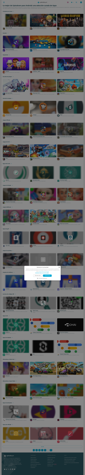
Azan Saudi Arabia (36, 180)
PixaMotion (62, 419)
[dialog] (42, 273)
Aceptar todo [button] (47, 275)
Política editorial (33, 460)
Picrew (7, 441)
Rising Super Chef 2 (36, 93)
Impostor (7, 71)
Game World (8, 223)
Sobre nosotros (33, 457)
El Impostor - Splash (36, 71)
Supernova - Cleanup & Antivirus (66, 288)
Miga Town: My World (64, 223)
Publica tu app (50, 459)
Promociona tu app (50, 460)
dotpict (34, 441)
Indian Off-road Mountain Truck (38, 136)
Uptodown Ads (50, 462)
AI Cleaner (7, 288)
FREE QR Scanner (63, 310)
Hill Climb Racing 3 (36, 158)
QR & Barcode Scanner (10, 310)
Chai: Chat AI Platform (64, 332)
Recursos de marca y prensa (36, 464)
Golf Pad (61, 245)
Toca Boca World (36, 223)
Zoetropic (35, 419)
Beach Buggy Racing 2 (37, 375)
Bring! (61, 114)
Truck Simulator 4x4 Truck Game (66, 136)
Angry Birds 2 (62, 93)
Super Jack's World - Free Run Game (66, 397)
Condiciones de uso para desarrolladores (71, 462)
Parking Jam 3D (63, 267)
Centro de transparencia (35, 462)
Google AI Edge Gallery (37, 332)
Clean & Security (36, 288)
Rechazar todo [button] (38, 275)
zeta (33, 354)
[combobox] (59, 267)
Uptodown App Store (51, 457)
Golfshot (34, 245)
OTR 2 (7, 158)
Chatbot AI (8, 332)
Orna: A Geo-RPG (9, 27)
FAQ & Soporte (50, 465)
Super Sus (62, 71)
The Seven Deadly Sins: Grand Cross (39, 27)
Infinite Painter (62, 441)
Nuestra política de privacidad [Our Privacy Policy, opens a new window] (44, 271)
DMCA (65, 464)
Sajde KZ (7, 180)
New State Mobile (9, 93)
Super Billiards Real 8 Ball (64, 49)
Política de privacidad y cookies (70, 459)
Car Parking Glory (9, 267)
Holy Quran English (63, 180)
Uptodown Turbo (52, 464)
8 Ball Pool (35, 49)
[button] (42, 273)
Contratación (33, 467)
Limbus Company (63, 27)
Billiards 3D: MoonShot (10, 49)
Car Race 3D (62, 158)
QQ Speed (8, 375)
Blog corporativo (34, 465)
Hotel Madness (63, 201)
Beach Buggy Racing (64, 375)
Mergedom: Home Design (10, 201)
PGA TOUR (8, 245)
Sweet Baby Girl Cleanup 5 (38, 201)
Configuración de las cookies (69, 460)
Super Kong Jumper (9, 397)
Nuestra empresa (34, 459)
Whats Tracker (35, 310)
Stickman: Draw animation (10, 419)
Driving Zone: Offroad (10, 136)
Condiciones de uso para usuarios (70, 457)
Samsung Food (8, 114)
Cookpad (34, 114)
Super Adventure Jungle (37, 397)
